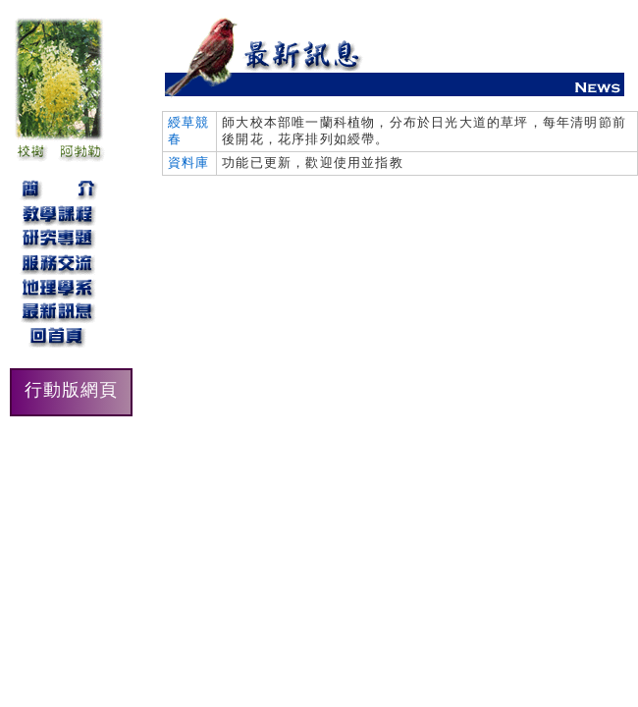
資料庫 (189, 162)
